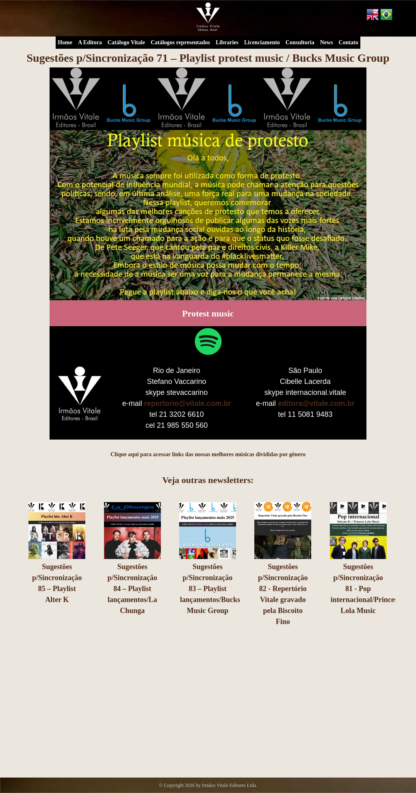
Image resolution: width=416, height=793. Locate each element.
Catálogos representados (180, 42)
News (326, 42)
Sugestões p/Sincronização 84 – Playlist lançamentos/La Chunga (132, 589)
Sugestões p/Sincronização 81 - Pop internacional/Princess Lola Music (365, 589)
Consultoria (300, 42)
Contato (348, 42)
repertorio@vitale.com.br (187, 403)
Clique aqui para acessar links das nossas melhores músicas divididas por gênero (208, 454)
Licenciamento (262, 42)
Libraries (227, 42)
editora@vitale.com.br (316, 403)
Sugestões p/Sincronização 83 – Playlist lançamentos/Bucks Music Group (210, 589)
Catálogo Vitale (126, 42)
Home (65, 42)
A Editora (90, 42)
